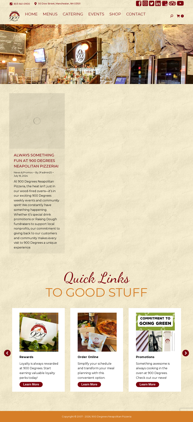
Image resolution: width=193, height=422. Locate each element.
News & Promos (23, 172)
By (43, 172)
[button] (7, 353)
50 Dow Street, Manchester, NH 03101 (57, 3)
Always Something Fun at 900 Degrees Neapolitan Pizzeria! (36, 160)
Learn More (31, 384)
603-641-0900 (19, 4)
